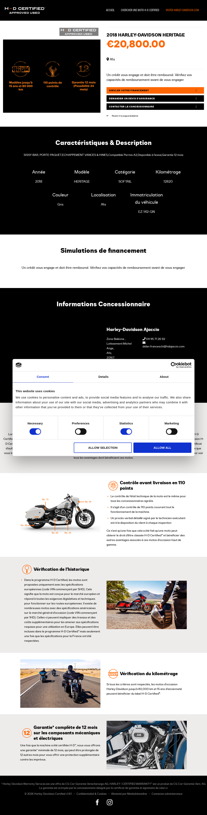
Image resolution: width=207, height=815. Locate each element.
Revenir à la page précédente (122, 116)
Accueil (110, 10)
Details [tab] (103, 376)
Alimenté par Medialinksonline (129, 794)
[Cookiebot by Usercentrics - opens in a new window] (173, 365)
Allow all (162, 447)
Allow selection (102, 447)
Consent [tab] (43, 376)
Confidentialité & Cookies (91, 794)
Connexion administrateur (167, 794)
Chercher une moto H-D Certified (140, 10)
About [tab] (164, 376)
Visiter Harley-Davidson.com (182, 10)
